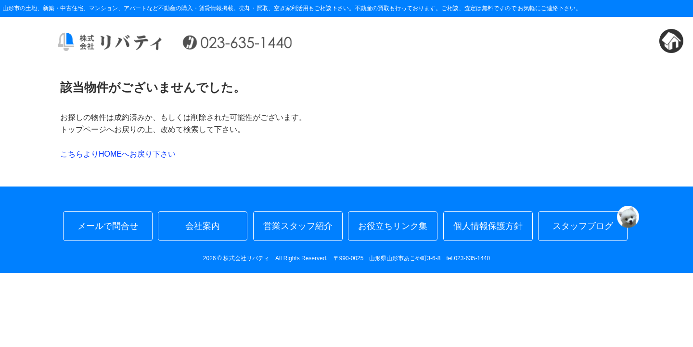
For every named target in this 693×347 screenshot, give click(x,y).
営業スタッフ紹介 (298, 226)
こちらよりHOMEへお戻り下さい (118, 154)
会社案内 (202, 226)
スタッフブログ (590, 221)
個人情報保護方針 (488, 226)
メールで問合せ (107, 226)
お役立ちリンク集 (392, 226)
